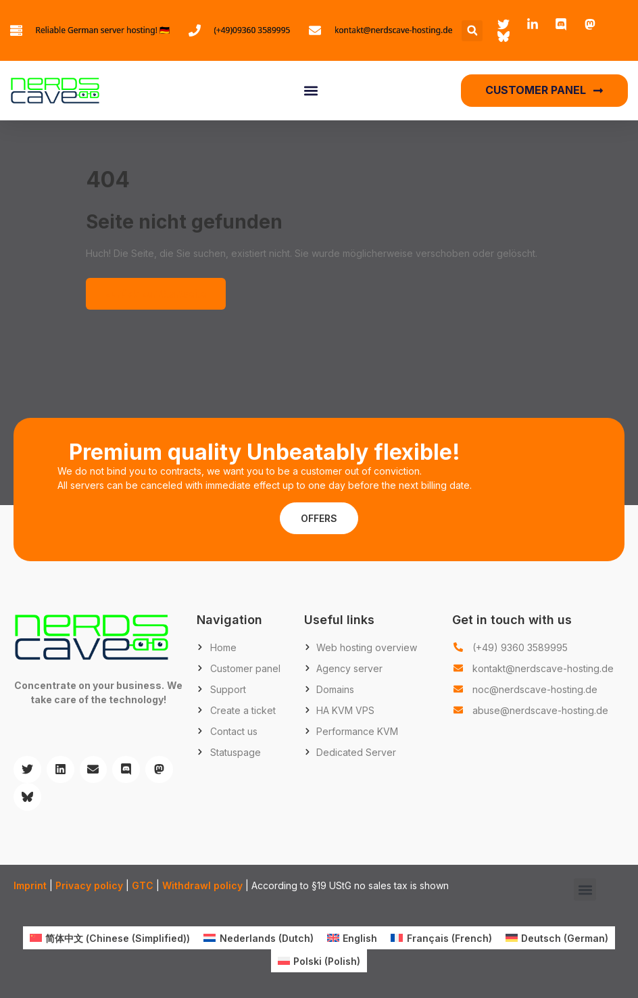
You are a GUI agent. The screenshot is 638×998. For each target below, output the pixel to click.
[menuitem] (110, 937)
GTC (142, 885)
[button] (472, 30)
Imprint (30, 885)
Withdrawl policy (202, 885)
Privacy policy (89, 885)
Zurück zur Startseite (156, 294)
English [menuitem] (360, 938)
